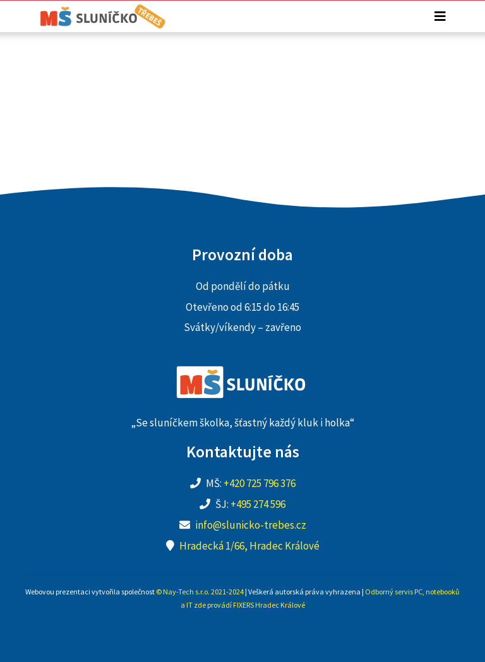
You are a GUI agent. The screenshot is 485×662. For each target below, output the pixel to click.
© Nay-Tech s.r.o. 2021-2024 (200, 591)
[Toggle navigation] (440, 16)
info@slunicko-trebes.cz (250, 525)
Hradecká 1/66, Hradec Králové (249, 546)
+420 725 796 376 (260, 483)
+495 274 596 (258, 504)
